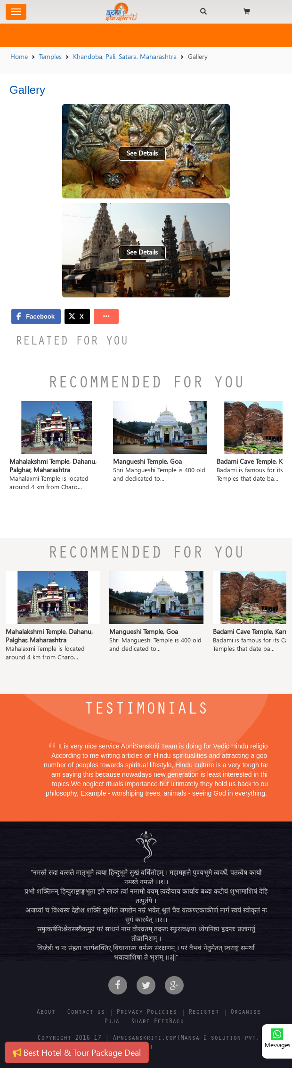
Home (19, 56)
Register (203, 1013)
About (45, 1013)
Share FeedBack (157, 1022)
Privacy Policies (146, 1013)
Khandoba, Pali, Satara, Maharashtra (125, 56)
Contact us (86, 1013)
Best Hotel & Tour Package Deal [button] (77, 1052)
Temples (50, 56)
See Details (142, 152)
